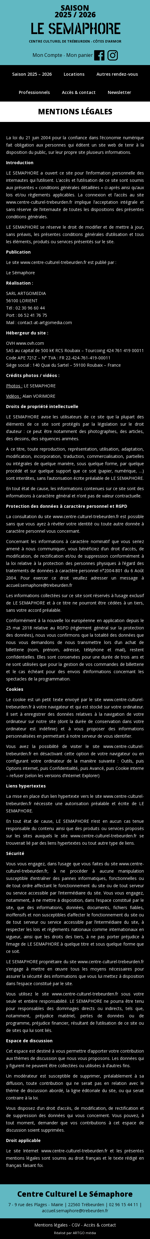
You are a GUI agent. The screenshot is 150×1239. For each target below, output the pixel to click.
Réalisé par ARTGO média (75, 1232)
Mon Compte (47, 55)
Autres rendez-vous (117, 74)
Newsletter (119, 92)
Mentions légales (51, 1225)
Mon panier (79, 55)
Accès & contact (79, 92)
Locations (74, 74)
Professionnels (34, 92)
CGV (76, 1225)
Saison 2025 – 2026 (32, 74)
